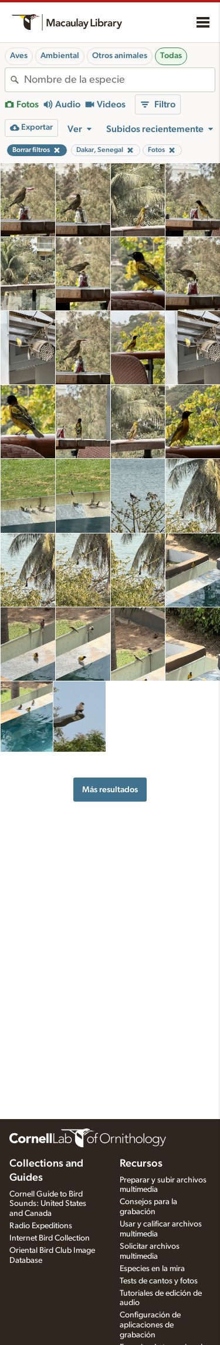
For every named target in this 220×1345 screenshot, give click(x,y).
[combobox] (119, 80)
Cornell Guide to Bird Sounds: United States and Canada (47, 1204)
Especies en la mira (152, 1269)
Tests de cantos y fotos (159, 1281)
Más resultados (110, 789)
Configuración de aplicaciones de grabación (150, 1325)
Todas (171, 56)
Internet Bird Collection (49, 1238)
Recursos (141, 1163)
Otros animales (119, 56)
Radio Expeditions (40, 1226)
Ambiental (59, 56)
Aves (19, 56)
